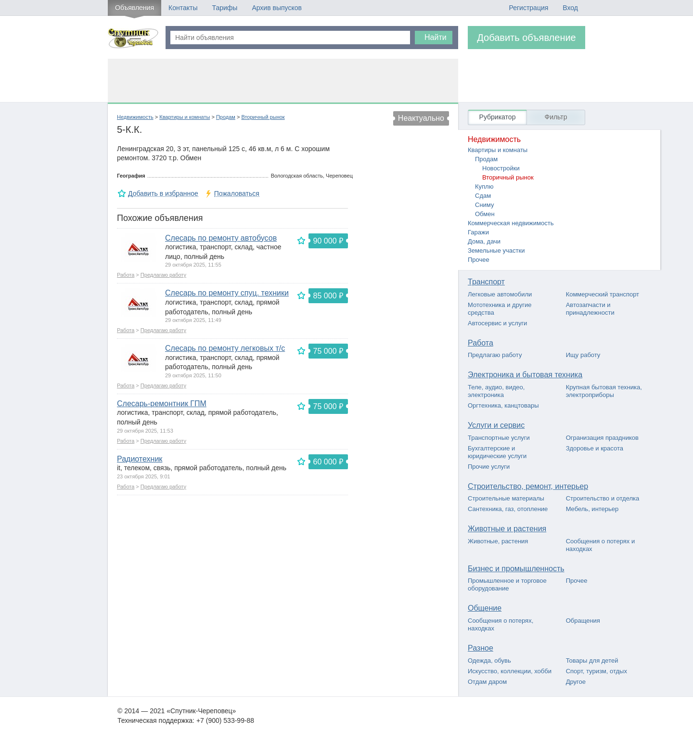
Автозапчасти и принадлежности (590, 308)
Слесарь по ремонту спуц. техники (227, 293)
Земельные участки (496, 250)
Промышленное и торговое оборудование (507, 584)
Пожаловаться (236, 194)
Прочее (478, 259)
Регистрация (528, 8)
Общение (484, 608)
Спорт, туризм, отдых (596, 671)
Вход (570, 8)
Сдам (483, 195)
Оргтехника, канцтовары (503, 405)
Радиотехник (139, 459)
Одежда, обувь (489, 660)
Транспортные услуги (499, 437)
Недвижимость (135, 117)
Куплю (484, 186)
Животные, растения (498, 541)
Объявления (134, 8)
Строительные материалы (506, 498)
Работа (125, 275)
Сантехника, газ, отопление (508, 509)
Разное (480, 648)
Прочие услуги (489, 466)
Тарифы (224, 8)
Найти (435, 37)
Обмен (485, 214)
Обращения (583, 620)
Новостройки (501, 168)
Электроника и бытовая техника (525, 375)
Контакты (182, 8)
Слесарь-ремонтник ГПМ (161, 403)
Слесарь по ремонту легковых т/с (225, 348)
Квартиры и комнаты (184, 117)
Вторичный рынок (262, 117)
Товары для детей (592, 660)
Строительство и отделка (603, 498)
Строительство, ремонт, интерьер (528, 486)
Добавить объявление (526, 37)
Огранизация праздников (602, 437)
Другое (576, 681)
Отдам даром (487, 681)
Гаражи (478, 232)
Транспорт (486, 282)
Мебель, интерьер (592, 509)
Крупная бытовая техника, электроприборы (604, 391)
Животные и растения (507, 529)
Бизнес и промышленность (516, 569)
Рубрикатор (497, 117)
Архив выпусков (277, 8)
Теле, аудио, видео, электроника (496, 391)
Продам (225, 117)
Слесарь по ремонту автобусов (221, 238)
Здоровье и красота (594, 448)
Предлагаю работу (163, 275)
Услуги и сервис (496, 425)
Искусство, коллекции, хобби (510, 671)
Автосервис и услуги (497, 323)
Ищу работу (583, 355)
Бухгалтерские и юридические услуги (497, 452)
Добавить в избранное (163, 194)
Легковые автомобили (500, 294)
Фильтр (555, 117)
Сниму (484, 204)
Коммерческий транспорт (602, 294)
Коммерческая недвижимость (510, 223)
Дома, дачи (484, 241)
